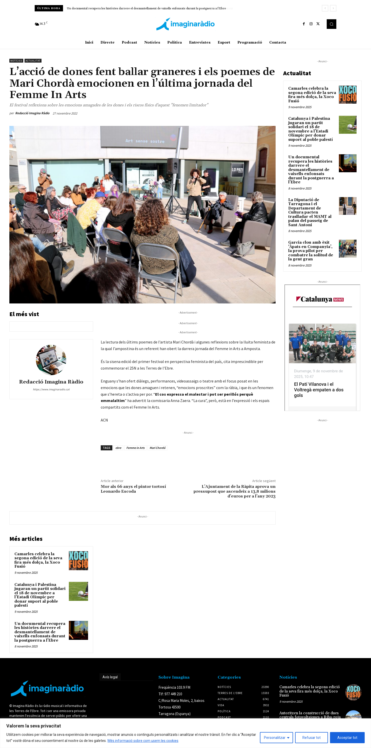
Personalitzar (274, 738)
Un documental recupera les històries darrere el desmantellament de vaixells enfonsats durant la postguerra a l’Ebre (146, 8)
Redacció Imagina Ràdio (32, 113)
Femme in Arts (135, 448)
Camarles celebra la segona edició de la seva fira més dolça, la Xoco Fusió (38, 560)
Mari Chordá (157, 448)
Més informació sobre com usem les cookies (143, 741)
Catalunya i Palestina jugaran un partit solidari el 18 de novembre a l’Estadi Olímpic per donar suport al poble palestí (40, 595)
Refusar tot (311, 738)
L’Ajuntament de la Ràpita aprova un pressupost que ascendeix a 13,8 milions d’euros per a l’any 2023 (235, 491)
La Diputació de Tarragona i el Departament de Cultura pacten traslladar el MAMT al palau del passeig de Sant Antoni (310, 212)
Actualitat (33, 61)
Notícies (16, 61)
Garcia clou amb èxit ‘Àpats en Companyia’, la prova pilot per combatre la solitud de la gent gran (310, 251)
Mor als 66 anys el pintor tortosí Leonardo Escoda (133, 489)
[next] (333, 8)
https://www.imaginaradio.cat (51, 389)
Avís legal (110, 677)
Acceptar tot (347, 738)
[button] (331, 24)
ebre (118, 448)
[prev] (325, 8)
